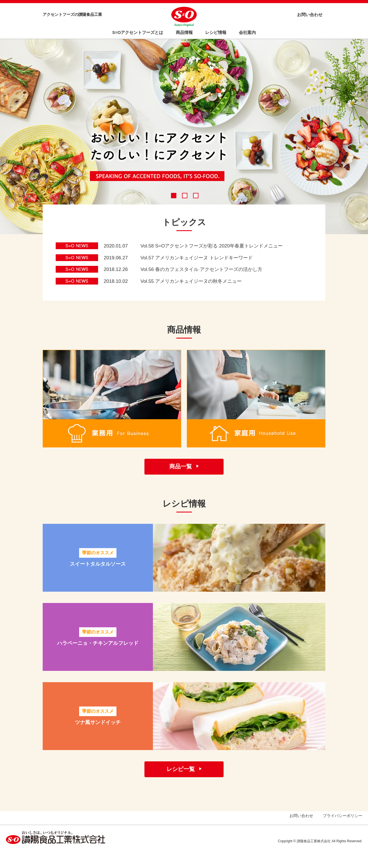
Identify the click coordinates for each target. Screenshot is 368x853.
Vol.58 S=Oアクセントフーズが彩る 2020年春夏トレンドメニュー (211, 246)
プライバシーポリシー (342, 815)
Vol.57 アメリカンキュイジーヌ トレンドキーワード (196, 257)
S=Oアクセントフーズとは (137, 32)
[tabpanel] (184, 135)
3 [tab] (196, 196)
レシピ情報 (215, 32)
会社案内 (247, 32)
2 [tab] (185, 196)
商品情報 (184, 32)
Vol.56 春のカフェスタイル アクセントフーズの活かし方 (201, 269)
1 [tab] (174, 196)
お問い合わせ (309, 14)
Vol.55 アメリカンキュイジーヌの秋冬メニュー (191, 281)
